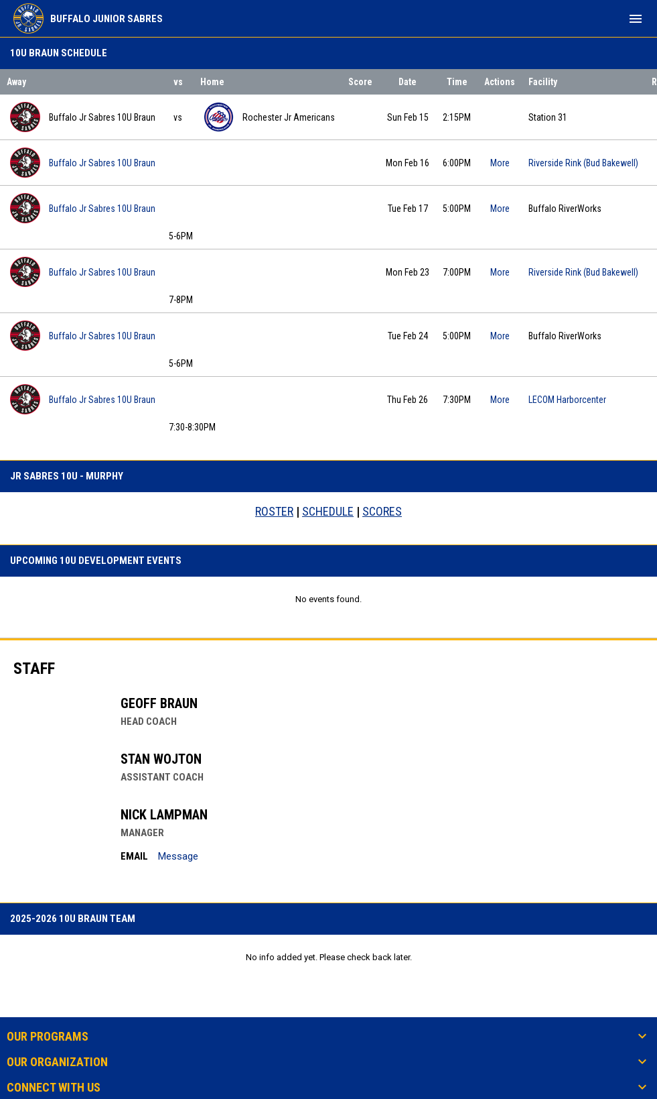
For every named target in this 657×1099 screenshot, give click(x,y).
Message (178, 856)
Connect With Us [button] (53, 1088)
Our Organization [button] (57, 1062)
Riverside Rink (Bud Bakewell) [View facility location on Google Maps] (583, 163)
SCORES (382, 511)
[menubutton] (636, 19)
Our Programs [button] (47, 1037)
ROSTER (274, 511)
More (500, 163)
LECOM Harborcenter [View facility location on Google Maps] (567, 399)
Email (134, 856)
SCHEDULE (328, 511)
